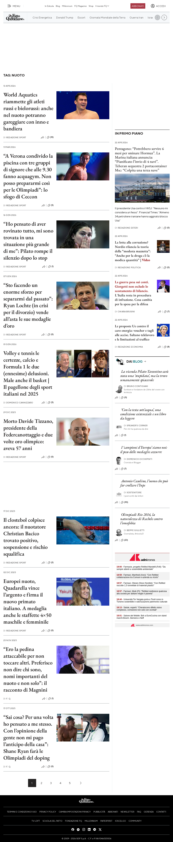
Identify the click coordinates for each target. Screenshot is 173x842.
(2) (51, 562)
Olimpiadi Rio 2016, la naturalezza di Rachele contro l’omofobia (141, 519)
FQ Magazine (80, 6)
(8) (167, 347)
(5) (51, 205)
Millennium (67, 6)
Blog (58, 6)
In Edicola (49, 6)
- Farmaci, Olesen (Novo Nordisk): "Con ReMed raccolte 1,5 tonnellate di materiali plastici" (141, 584)
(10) (50, 137)
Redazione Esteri (126, 228)
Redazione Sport (14, 137)
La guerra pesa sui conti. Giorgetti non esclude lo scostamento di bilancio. (132, 286)
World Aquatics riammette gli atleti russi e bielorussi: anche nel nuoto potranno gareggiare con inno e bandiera (28, 111)
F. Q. (7, 698)
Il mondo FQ (102, 6)
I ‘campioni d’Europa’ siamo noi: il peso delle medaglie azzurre (143, 449)
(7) (167, 311)
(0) (50, 334)
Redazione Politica (128, 267)
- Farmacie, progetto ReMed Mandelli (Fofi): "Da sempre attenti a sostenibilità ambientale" (141, 568)
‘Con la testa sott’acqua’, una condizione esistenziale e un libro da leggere (143, 414)
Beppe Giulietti (134, 530)
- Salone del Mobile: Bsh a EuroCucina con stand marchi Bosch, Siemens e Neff (142, 616)
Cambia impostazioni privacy (75, 811)
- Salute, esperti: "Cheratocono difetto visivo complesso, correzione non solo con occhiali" (139, 608)
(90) (124, 502)
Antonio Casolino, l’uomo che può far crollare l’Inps (144, 483)
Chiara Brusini (125, 311)
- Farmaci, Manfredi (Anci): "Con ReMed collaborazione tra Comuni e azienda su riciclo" (138, 576)
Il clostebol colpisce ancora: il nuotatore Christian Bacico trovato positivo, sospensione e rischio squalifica (25, 536)
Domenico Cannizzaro (18, 402)
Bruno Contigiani (136, 386)
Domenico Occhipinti (138, 459)
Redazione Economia (129, 347)
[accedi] (158, 6)
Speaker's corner (136, 425)
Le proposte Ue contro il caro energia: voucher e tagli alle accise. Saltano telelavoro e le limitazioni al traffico (134, 332)
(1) (51, 266)
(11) (124, 397)
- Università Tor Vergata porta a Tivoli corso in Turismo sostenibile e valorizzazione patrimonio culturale (142, 600)
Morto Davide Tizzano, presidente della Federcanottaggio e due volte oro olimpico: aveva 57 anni (28, 434)
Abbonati (138, 5)
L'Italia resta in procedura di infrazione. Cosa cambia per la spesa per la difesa (133, 299)
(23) (124, 540)
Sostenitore (133, 492)
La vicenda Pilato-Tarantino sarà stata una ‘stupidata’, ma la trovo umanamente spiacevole (144, 376)
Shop (91, 6)
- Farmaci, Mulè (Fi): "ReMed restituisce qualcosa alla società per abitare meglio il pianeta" (142, 592)
